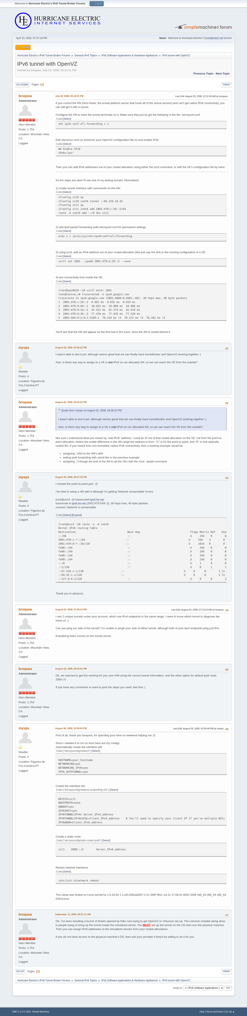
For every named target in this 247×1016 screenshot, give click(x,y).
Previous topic (203, 73)
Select (66, 118)
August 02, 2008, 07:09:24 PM (71, 609)
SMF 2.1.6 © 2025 (21, 1011)
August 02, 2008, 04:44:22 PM (71, 402)
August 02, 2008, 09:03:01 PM (71, 668)
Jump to (177, 987)
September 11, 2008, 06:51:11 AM (73, 914)
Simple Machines (40, 1011)
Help (202, 1011)
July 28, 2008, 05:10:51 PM (69, 96)
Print (226, 84)
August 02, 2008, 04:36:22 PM (71, 347)
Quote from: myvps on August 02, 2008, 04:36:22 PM (91, 410)
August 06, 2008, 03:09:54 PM (71, 728)
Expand (77, 515)
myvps (24, 347)
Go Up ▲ (230, 1011)
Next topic (223, 73)
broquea (25, 96)
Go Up (20, 971)
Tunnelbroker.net (213, 38)
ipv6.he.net (97, 499)
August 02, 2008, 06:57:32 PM (71, 477)
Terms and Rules (214, 1011)
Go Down (22, 84)
